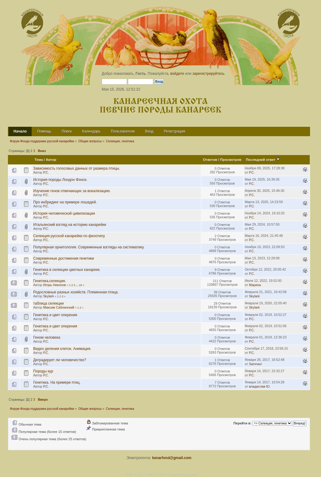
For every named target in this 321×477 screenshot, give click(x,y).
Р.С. (46, 172)
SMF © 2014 (156, 475)
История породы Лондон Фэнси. (60, 180)
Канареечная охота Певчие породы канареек (160, 106)
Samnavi (255, 364)
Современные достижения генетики (63, 258)
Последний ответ (263, 159)
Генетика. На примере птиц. (56, 382)
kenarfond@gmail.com (171, 458)
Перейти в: (243, 423)
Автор (51, 159)
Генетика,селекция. (49, 281)
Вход (149, 131)
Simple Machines (183, 475)
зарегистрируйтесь (208, 73)
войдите (177, 73)
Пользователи (123, 131)
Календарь (91, 131)
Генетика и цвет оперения (55, 315)
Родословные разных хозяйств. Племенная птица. (76, 292)
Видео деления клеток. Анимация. (62, 349)
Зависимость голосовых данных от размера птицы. (76, 168)
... (77, 285)
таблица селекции (48, 303)
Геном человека (46, 337)
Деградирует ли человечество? (59, 360)
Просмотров (231, 159)
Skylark (48, 296)
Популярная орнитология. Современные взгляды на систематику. (88, 247)
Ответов (210, 159)
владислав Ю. (259, 386)
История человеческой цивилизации (64, 213)
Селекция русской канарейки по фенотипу (69, 236)
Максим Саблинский (58, 307)
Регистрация (174, 131)
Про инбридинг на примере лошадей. (65, 202)
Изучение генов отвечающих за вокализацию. (72, 191)
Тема (39, 159)
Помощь (44, 131)
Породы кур (43, 371)
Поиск (67, 131)
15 (80, 285)
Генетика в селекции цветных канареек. (67, 270)
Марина (255, 285)
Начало (19, 131)
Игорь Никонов (54, 285)
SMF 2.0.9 (134, 475)
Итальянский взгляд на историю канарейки (69, 225)
